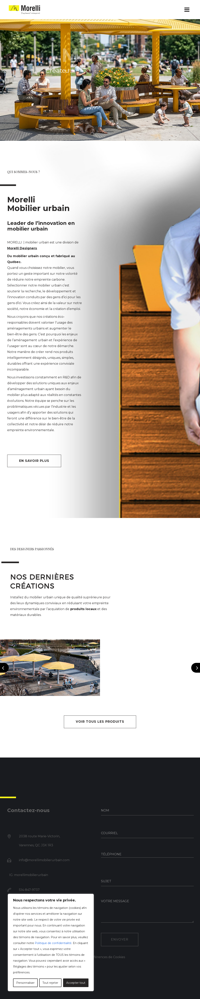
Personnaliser (25, 983)
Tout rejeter (50, 983)
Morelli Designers (22, 248)
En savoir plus (34, 461)
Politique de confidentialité (53, 943)
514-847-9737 (29, 890)
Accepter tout (75, 983)
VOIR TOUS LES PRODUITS (100, 721)
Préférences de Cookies (106, 957)
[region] (51, 942)
